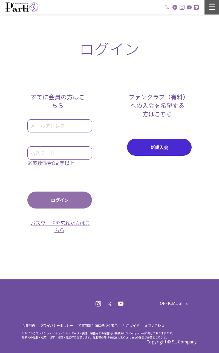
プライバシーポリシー (56, 325)
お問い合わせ (154, 325)
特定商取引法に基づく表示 (98, 325)
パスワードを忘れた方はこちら (60, 226)
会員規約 (28, 325)
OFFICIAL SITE (174, 303)
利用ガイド (131, 325)
